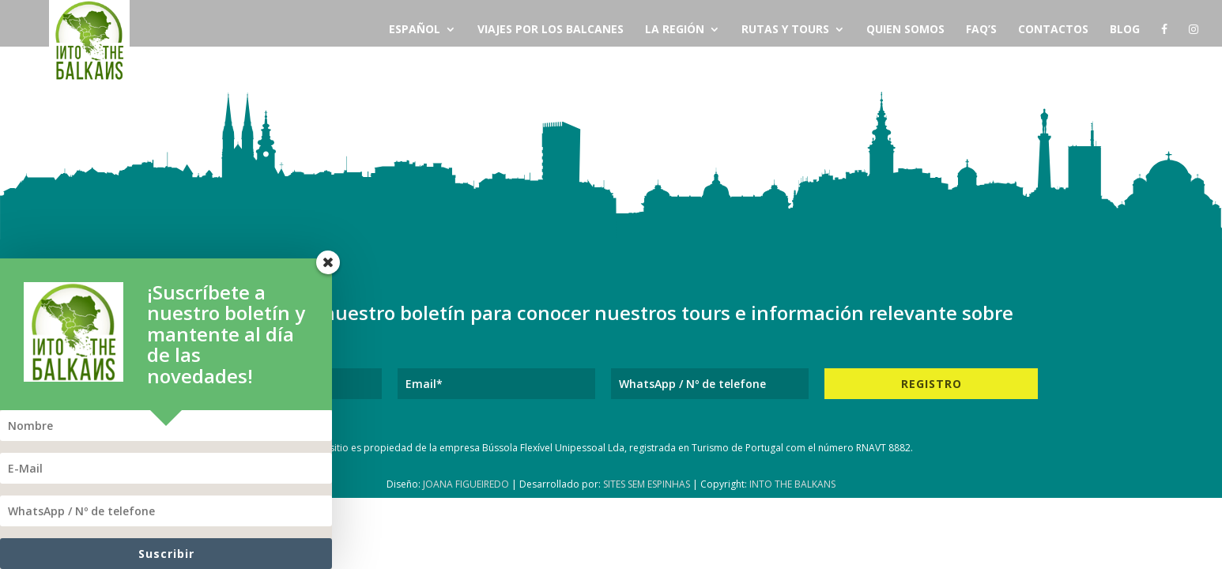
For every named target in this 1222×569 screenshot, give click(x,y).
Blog (1125, 30)
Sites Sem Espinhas (646, 484)
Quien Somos (905, 30)
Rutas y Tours (785, 30)
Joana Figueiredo (466, 484)
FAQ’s (981, 30)
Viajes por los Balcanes (550, 30)
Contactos (1053, 30)
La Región (674, 30)
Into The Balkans (792, 484)
